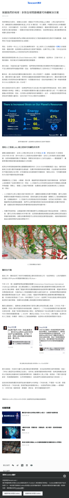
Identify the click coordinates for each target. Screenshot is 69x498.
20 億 (43, 153)
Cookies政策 (19, 488)
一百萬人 (58, 46)
